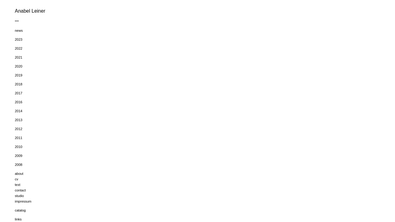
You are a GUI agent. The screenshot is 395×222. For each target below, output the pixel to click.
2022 (18, 48)
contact (20, 190)
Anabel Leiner (30, 11)
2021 (18, 57)
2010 (18, 147)
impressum (23, 201)
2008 (18, 164)
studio (19, 196)
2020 (18, 66)
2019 (18, 75)
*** (17, 21)
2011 (18, 138)
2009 (18, 156)
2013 (18, 120)
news (19, 30)
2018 (18, 84)
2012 (18, 129)
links (18, 219)
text (17, 185)
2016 (18, 102)
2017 (18, 93)
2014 (18, 111)
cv (16, 179)
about (19, 173)
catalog (20, 210)
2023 (18, 39)
